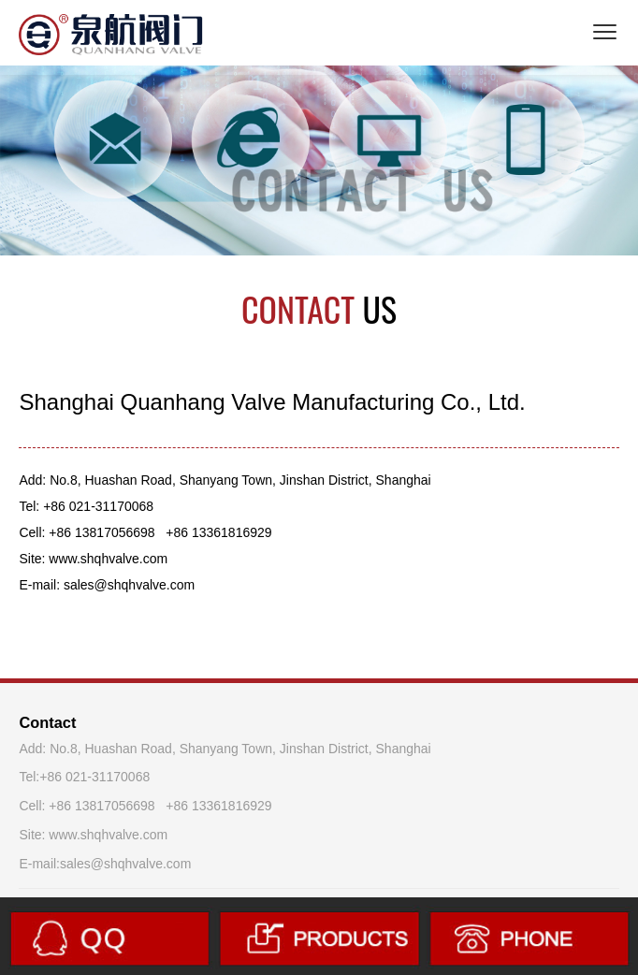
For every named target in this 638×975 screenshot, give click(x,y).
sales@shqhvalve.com (125, 863)
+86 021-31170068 (94, 776)
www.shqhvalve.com (108, 834)
